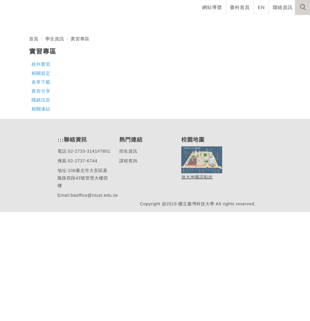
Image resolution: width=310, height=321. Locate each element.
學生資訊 (54, 147)
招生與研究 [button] (205, 21)
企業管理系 (33, 100)
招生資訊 (128, 260)
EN (261, 7)
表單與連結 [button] (265, 21)
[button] (302, 7)
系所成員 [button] (174, 21)
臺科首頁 (240, 7)
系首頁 (121, 21)
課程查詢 (128, 270)
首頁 (34, 147)
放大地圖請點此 (196, 286)
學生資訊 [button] (235, 21)
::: (102, 21)
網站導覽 (212, 7)
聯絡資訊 (283, 7)
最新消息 (296, 21)
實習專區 (80, 147)
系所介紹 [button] (146, 21)
